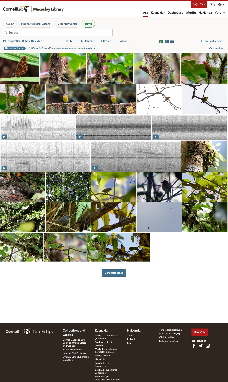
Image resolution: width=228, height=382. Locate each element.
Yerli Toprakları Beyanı (170, 330)
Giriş (212, 4)
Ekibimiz (131, 339)
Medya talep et (102, 355)
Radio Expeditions (72, 349)
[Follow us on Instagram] (208, 346)
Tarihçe (131, 335)
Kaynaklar (158, 12)
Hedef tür (100, 359)
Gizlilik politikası (167, 337)
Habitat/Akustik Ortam (35, 23)
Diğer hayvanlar (67, 23)
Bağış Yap (199, 4)
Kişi (129, 343)
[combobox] (60, 32)
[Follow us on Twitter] (201, 346)
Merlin (191, 12)
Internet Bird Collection (75, 353)
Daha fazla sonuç (114, 272)
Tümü (88, 23)
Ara (145, 12)
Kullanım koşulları (168, 341)
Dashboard (175, 12)
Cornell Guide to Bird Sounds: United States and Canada (74, 343)
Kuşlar (10, 23)
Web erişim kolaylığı (169, 333)
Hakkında (205, 12)
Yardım (220, 12)
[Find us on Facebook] (193, 346)
